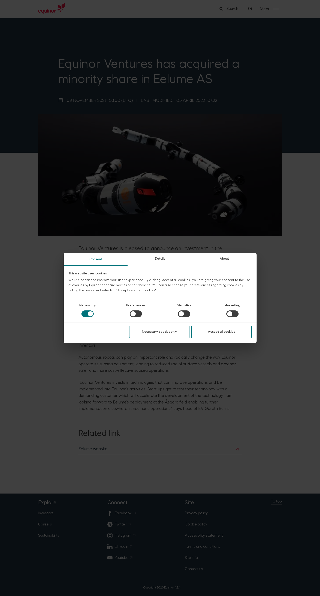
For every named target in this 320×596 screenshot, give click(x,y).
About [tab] (224, 258)
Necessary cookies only (159, 331)
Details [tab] (160, 258)
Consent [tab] (95, 259)
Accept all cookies (221, 331)
